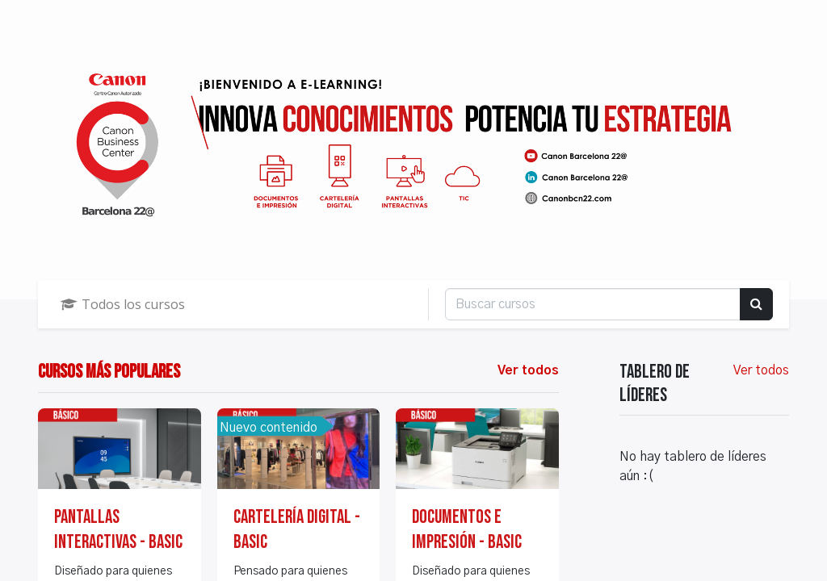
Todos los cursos (123, 304)
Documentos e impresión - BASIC (467, 530)
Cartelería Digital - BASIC (296, 530)
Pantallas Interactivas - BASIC (118, 530)
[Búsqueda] (756, 304)
